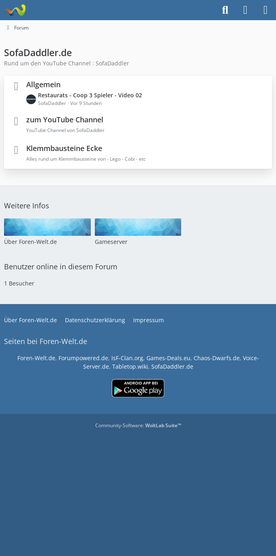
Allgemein (43, 84)
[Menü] (265, 10)
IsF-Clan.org (127, 358)
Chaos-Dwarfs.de (217, 358)
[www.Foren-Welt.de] (15, 10)
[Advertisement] (138, 489)
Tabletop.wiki (130, 366)
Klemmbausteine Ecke (64, 148)
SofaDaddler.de (172, 366)
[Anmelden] (245, 10)
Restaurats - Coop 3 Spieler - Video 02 (90, 95)
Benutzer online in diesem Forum (60, 266)
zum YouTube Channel (64, 119)
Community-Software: (138, 425)
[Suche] (225, 10)
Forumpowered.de (83, 358)
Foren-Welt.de (36, 358)
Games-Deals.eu (168, 358)
